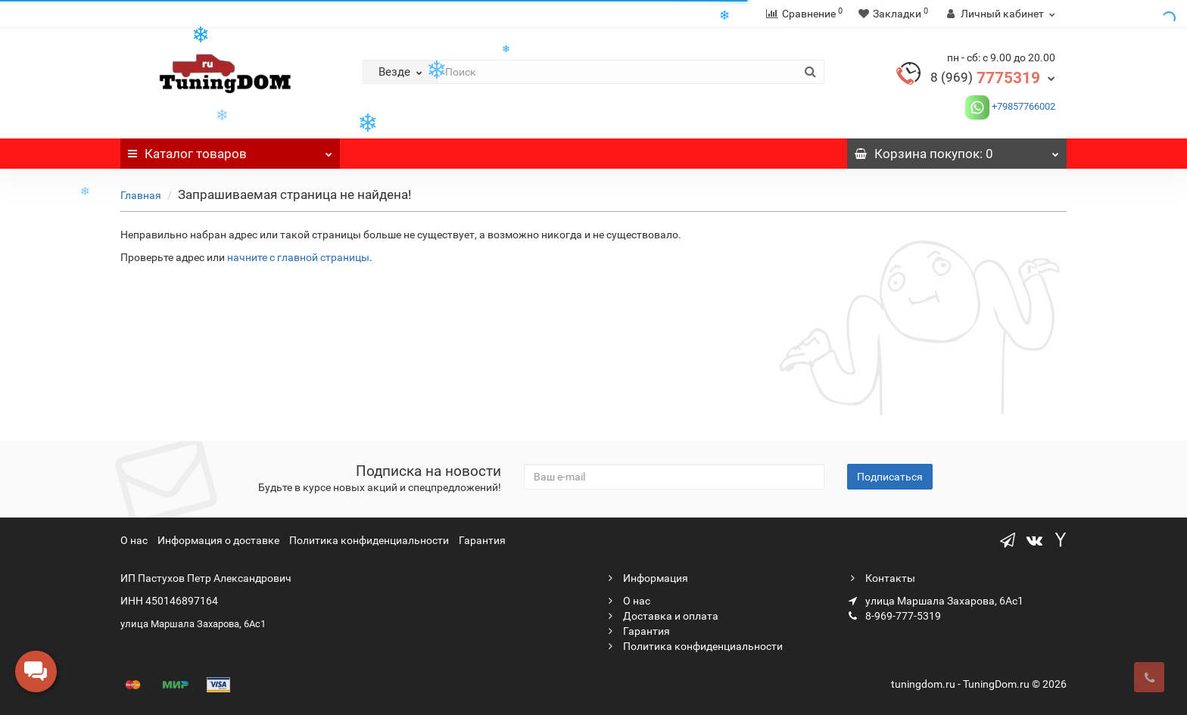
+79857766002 (1022, 106)
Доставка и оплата (661, 616)
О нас (134, 540)
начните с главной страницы (298, 257)
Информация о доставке (218, 540)
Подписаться (890, 477)
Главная (140, 195)
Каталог (230, 149)
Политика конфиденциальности (369, 540)
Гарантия (482, 540)
